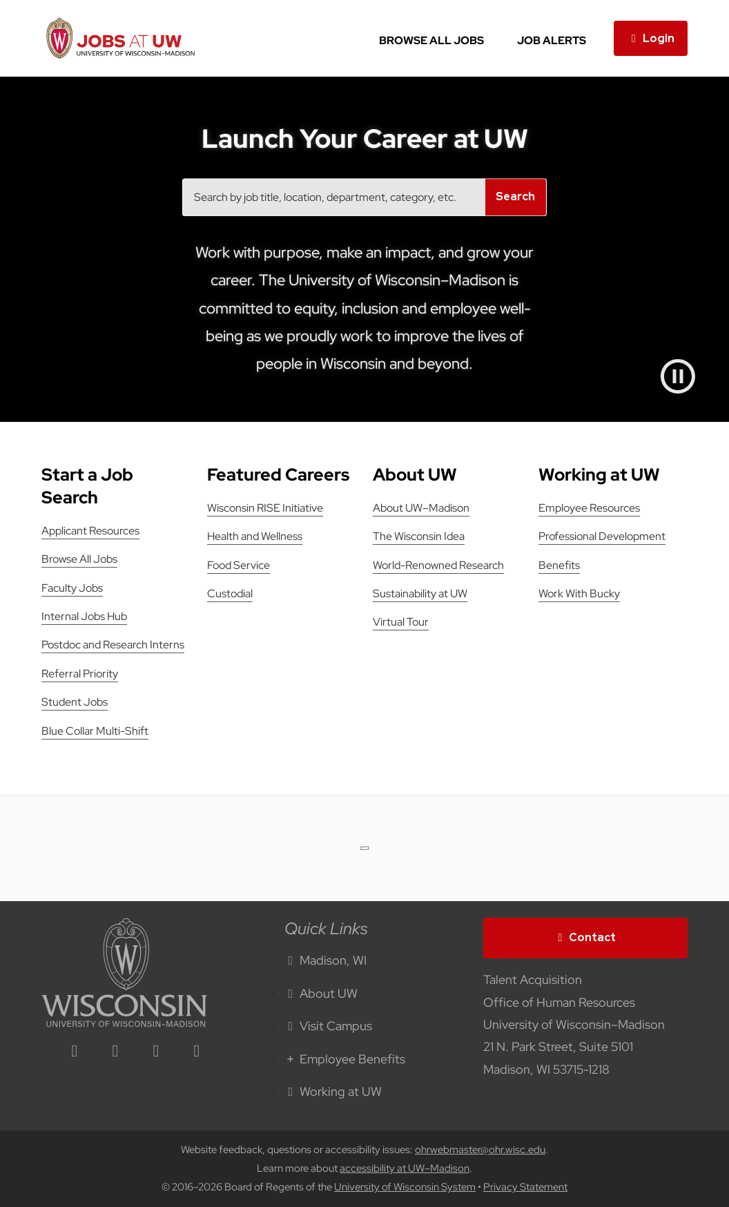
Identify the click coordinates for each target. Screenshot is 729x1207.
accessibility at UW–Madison (404, 1168)
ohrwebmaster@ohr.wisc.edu (480, 1150)
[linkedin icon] (74, 1052)
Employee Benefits (345, 1059)
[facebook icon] (115, 1052)
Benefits (559, 565)
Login (650, 38)
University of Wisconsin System (405, 1187)
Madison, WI (325, 960)
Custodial (230, 593)
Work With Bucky (579, 593)
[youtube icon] (196, 1052)
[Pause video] (678, 376)
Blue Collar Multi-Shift (94, 731)
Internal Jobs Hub (84, 616)
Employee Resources (589, 508)
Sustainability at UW (420, 593)
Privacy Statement (525, 1187)
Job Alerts (551, 40)
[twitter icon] (156, 1052)
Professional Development (601, 536)
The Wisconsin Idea (419, 536)
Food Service (238, 565)
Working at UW (333, 1091)
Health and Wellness (254, 536)
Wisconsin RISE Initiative (265, 508)
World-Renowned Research (438, 565)
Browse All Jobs (431, 40)
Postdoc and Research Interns (112, 644)
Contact (585, 937)
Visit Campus (328, 1026)
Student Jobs (74, 702)
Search (515, 197)
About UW (321, 993)
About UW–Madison (421, 508)
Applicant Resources (90, 530)
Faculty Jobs (72, 588)
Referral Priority (79, 673)
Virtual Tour (401, 622)
